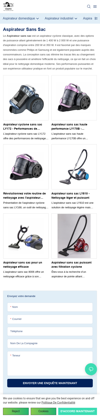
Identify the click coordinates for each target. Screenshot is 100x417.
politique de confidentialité (58, 402)
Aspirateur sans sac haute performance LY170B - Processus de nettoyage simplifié (69, 127)
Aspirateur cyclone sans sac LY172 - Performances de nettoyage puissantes (22, 127)
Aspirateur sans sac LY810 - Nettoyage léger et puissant (70, 195)
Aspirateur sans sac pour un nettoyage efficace (22, 264)
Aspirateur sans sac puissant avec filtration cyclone (71, 264)
